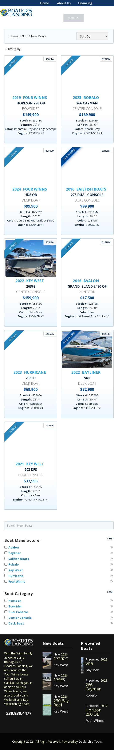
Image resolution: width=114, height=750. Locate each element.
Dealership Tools (90, 741)
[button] (73, 18)
